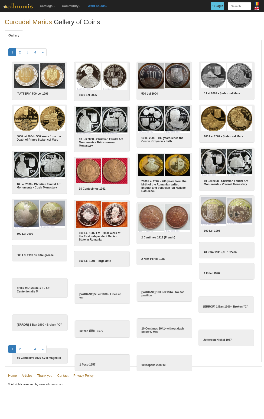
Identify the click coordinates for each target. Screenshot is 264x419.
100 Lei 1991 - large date (104, 259)
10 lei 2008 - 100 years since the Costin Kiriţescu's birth (162, 139)
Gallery (13, 35)
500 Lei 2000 (29, 232)
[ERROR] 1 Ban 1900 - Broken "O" (43, 329)
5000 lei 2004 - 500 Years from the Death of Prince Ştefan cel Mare (43, 138)
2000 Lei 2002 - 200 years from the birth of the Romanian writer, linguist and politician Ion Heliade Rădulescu (163, 185)
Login (217, 6)
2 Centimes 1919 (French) (158, 236)
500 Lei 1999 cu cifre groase (39, 252)
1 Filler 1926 (198, 272)
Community (71, 6)
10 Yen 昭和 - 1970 (100, 335)
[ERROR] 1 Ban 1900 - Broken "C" (212, 308)
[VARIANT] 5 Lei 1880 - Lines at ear (109, 297)
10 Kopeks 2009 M (153, 373)
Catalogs (47, 6)
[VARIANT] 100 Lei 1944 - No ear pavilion (162, 295)
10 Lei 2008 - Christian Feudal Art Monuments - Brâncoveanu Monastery (110, 142)
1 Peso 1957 (96, 372)
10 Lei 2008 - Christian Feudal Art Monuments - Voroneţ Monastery (212, 181)
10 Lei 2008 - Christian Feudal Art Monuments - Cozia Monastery (43, 185)
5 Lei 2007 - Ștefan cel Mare (222, 93)
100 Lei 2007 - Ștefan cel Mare (209, 136)
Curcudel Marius (28, 22)
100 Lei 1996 (198, 229)
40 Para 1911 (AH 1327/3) (206, 249)
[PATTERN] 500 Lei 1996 (33, 93)
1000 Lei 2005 (88, 95)
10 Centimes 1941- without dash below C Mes (162, 335)
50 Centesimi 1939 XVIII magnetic (43, 365)
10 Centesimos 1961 (101, 187)
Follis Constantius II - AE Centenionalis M (37, 291)
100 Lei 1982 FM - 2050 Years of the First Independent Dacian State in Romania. (109, 235)
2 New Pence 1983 (153, 256)
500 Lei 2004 (149, 93)
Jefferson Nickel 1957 (204, 345)
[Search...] (239, 6)
